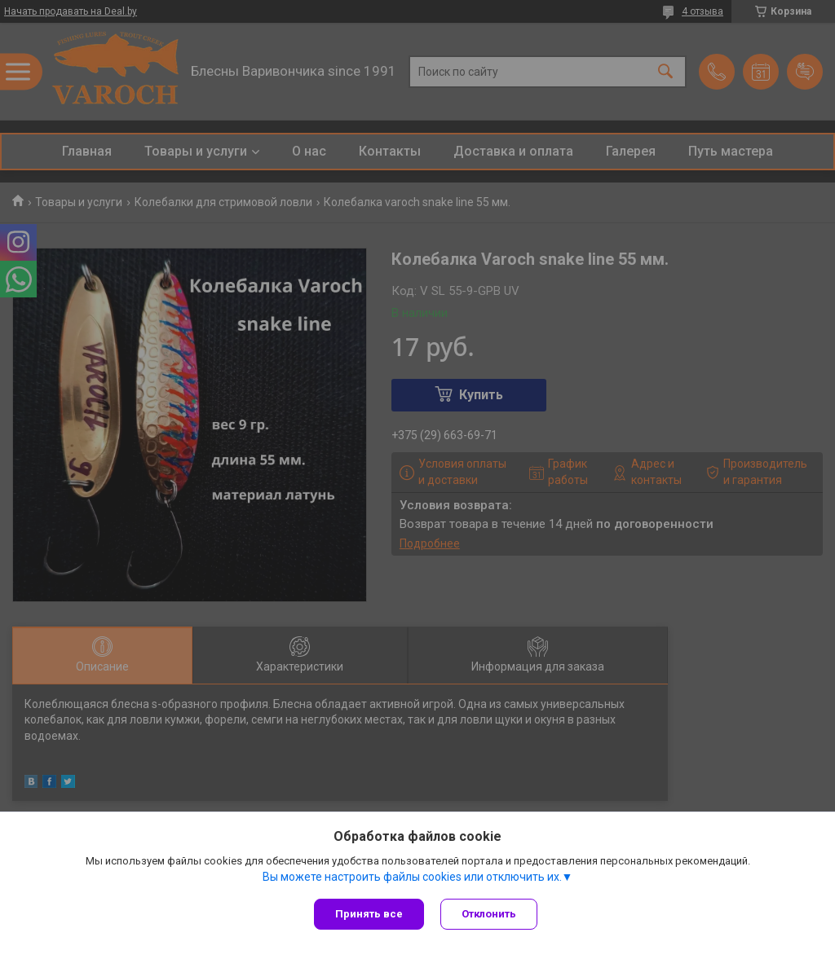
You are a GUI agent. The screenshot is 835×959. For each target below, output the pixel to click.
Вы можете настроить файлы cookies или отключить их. (412, 876)
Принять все (369, 914)
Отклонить (489, 914)
